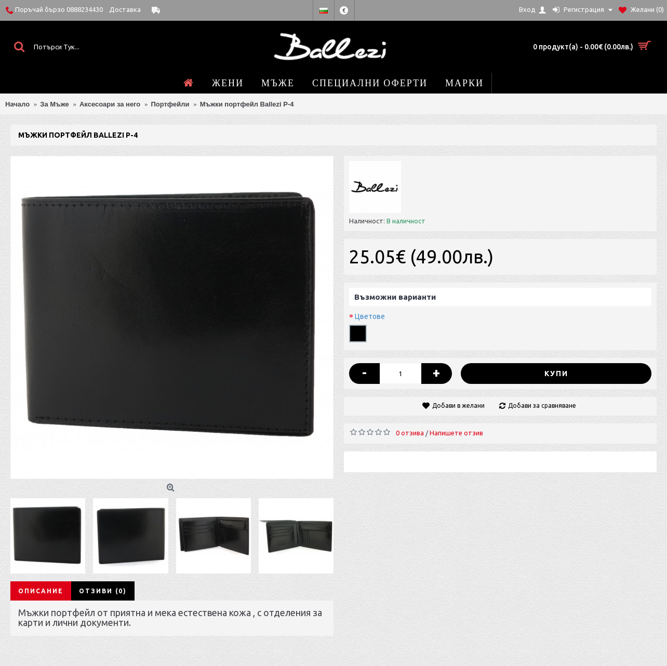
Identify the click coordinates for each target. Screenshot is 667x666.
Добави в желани (458, 405)
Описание (40, 591)
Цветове (370, 316)
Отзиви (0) (103, 591)
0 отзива (410, 432)
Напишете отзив (456, 432)
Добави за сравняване (542, 405)
